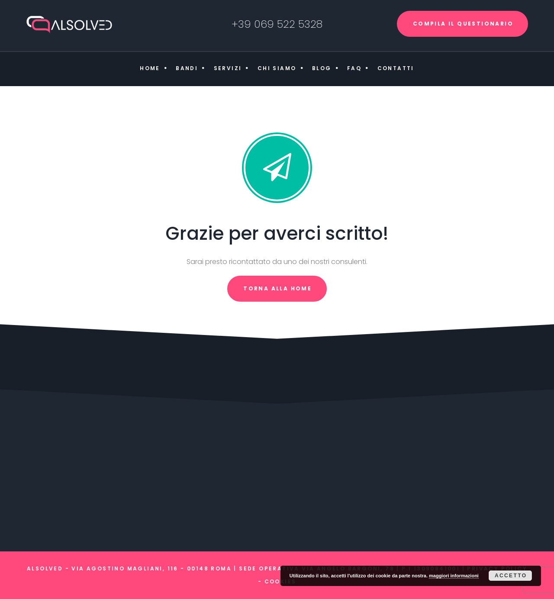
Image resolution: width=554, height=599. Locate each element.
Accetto (511, 576)
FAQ (354, 68)
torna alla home (277, 288)
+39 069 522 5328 (277, 24)
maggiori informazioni (454, 575)
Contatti (395, 68)
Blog (322, 68)
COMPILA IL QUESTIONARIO (463, 23)
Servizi (228, 68)
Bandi (187, 68)
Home (150, 68)
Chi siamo (277, 68)
